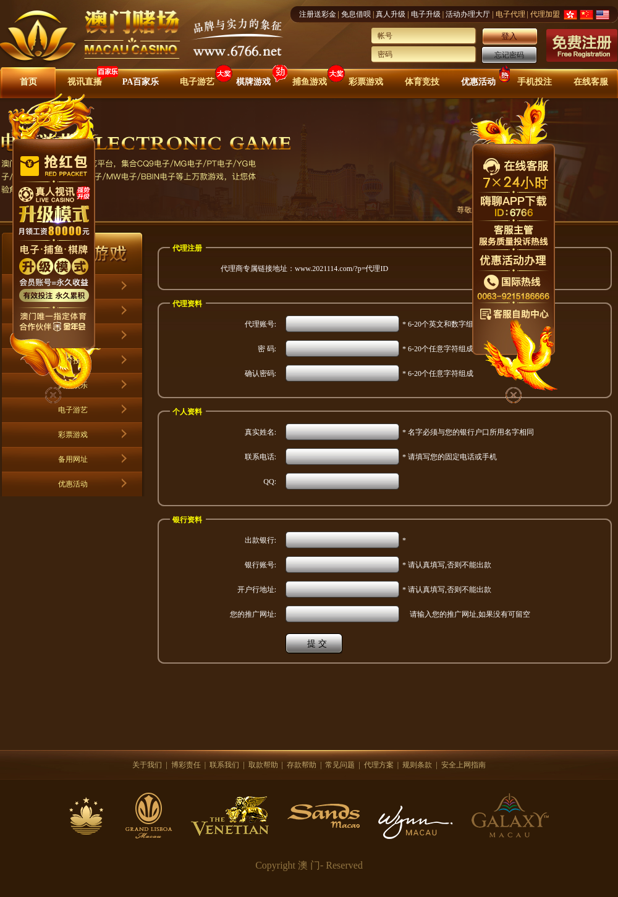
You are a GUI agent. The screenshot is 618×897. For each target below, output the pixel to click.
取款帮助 (263, 765)
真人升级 (390, 14)
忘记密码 (509, 55)
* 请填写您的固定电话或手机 (449, 457)
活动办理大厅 (468, 14)
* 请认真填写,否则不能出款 (446, 565)
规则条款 (417, 765)
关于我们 (147, 765)
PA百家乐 (140, 81)
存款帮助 (301, 765)
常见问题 (340, 765)
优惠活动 (478, 81)
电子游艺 (197, 81)
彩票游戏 (366, 81)
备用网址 (73, 459)
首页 (28, 81)
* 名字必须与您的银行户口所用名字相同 (468, 432)
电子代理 (510, 14)
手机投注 (534, 81)
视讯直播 (84, 81)
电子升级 (426, 14)
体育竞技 (422, 81)
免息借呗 (356, 14)
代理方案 (379, 765)
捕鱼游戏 (309, 81)
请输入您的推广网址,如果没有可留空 (466, 614)
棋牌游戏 (253, 81)
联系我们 (224, 765)
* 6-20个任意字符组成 (437, 348)
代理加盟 (545, 14)
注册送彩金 (317, 14)
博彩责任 (186, 765)
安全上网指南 (463, 765)
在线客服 (591, 81)
